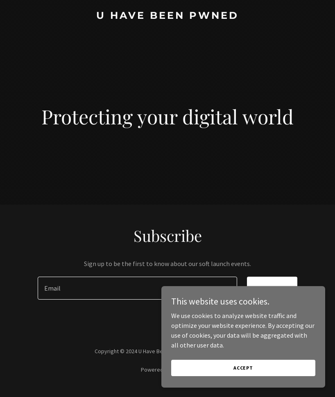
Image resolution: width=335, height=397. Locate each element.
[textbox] (137, 288)
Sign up (272, 288)
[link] (167, 16)
